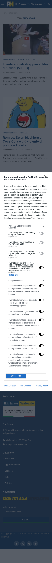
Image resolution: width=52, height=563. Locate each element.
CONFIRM (16, 376)
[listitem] (26, 227)
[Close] (46, 177)
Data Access (25, 386)
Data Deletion (10, 386)
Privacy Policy (41, 386)
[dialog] (26, 281)
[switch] (41, 233)
